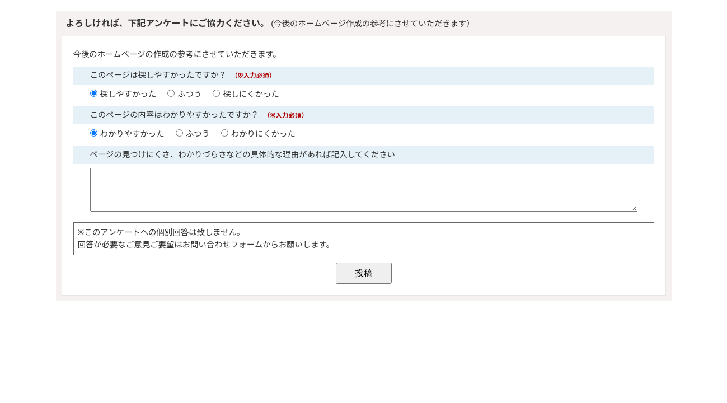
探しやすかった (128, 94)
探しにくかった (251, 94)
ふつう (189, 94)
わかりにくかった (263, 134)
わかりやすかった (132, 134)
